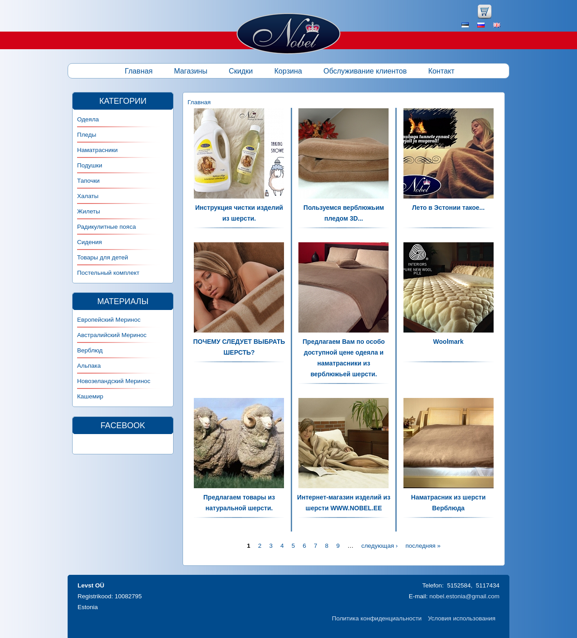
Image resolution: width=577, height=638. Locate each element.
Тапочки (88, 180)
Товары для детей (102, 257)
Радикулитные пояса (106, 226)
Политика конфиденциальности (376, 618)
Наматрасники (97, 150)
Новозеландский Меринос (114, 381)
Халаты (88, 196)
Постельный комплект (108, 272)
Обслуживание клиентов (365, 71)
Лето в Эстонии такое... (448, 207)
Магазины (190, 71)
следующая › (379, 545)
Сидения (89, 242)
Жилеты (88, 211)
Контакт (441, 71)
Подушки (89, 165)
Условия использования (461, 618)
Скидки (241, 71)
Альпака (89, 365)
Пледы (86, 134)
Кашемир (90, 396)
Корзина (288, 71)
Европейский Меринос (109, 319)
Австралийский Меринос (112, 335)
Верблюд (90, 350)
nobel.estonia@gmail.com (464, 596)
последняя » (422, 545)
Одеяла (88, 119)
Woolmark (448, 341)
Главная (139, 71)
